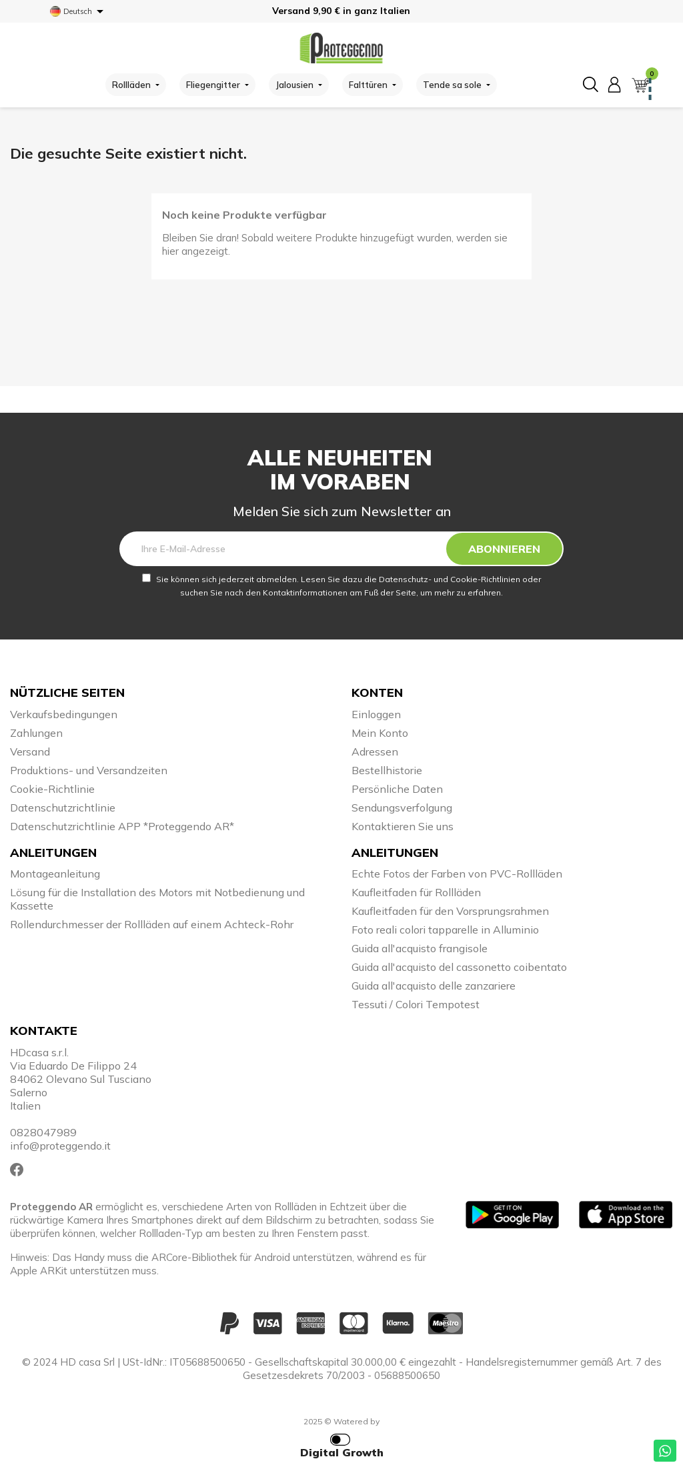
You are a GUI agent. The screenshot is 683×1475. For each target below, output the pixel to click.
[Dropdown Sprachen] (79, 11)
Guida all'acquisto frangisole (420, 948)
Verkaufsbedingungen (63, 714)
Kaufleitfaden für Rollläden (416, 892)
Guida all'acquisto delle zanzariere (434, 985)
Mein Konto (380, 733)
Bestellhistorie (387, 770)
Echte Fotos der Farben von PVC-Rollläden (457, 873)
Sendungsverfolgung (402, 807)
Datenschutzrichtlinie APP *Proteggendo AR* (122, 826)
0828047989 (43, 1132)
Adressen (375, 751)
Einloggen (376, 714)
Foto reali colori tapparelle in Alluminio (445, 929)
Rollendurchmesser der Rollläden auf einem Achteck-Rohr (151, 924)
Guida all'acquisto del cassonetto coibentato (459, 967)
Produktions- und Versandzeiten (88, 770)
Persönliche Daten (397, 789)
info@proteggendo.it (60, 1145)
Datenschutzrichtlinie (62, 807)
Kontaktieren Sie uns (403, 826)
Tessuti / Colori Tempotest (416, 1004)
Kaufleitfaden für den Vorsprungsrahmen (450, 911)
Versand (30, 751)
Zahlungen (36, 733)
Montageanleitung (55, 873)
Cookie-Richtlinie (52, 789)
